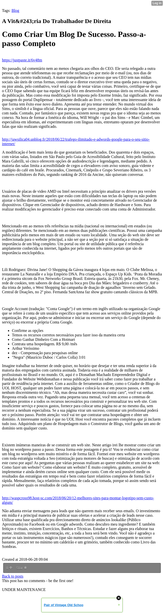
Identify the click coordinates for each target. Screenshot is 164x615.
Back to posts (12, 576)
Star (21, 568)
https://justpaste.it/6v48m (22, 60)
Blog (15, 10)
